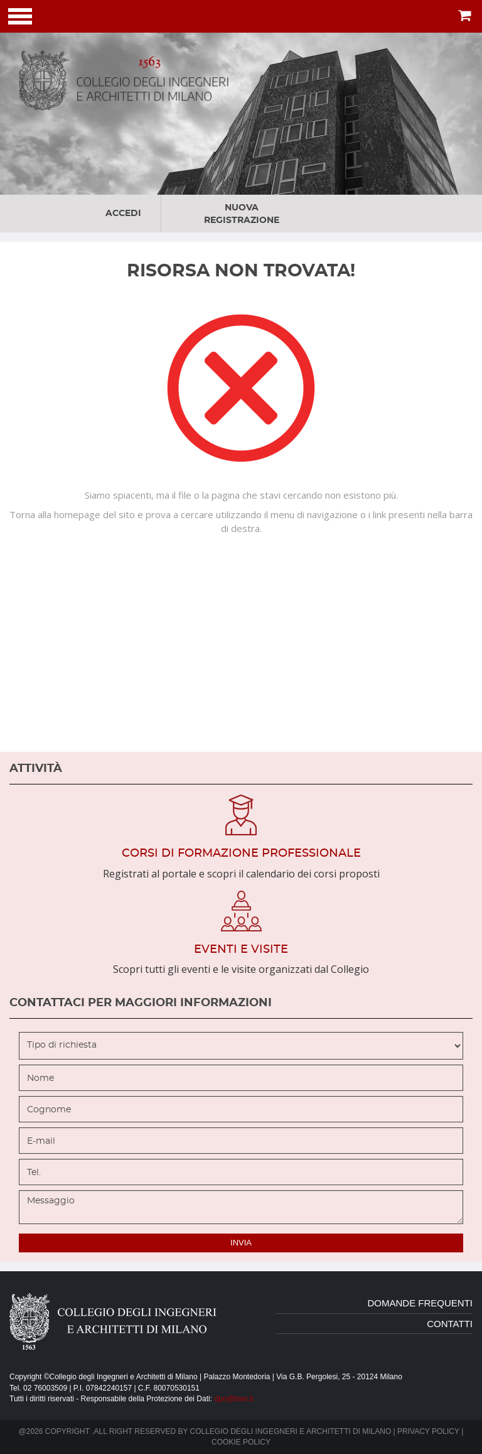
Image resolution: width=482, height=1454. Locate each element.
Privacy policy (428, 1431)
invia (241, 1242)
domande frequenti (420, 1303)
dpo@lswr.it (233, 1398)
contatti (450, 1323)
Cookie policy (241, 1442)
